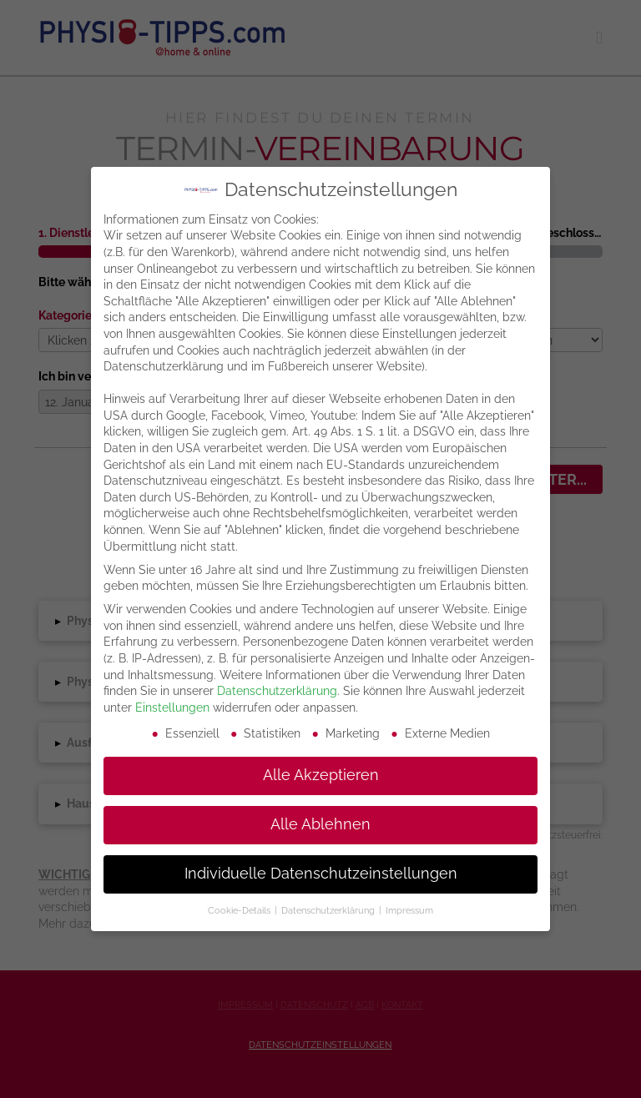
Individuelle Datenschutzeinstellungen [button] (320, 873)
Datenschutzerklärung (277, 691)
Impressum (409, 910)
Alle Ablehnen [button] (320, 824)
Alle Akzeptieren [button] (321, 775)
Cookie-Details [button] (240, 910)
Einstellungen (172, 707)
